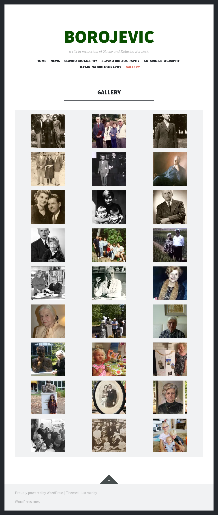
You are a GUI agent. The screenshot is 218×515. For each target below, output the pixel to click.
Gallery (133, 67)
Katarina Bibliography (100, 67)
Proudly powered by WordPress (39, 492)
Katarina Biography (162, 60)
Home (41, 60)
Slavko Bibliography (120, 60)
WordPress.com (27, 501)
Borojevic (109, 36)
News (55, 60)
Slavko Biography (80, 60)
